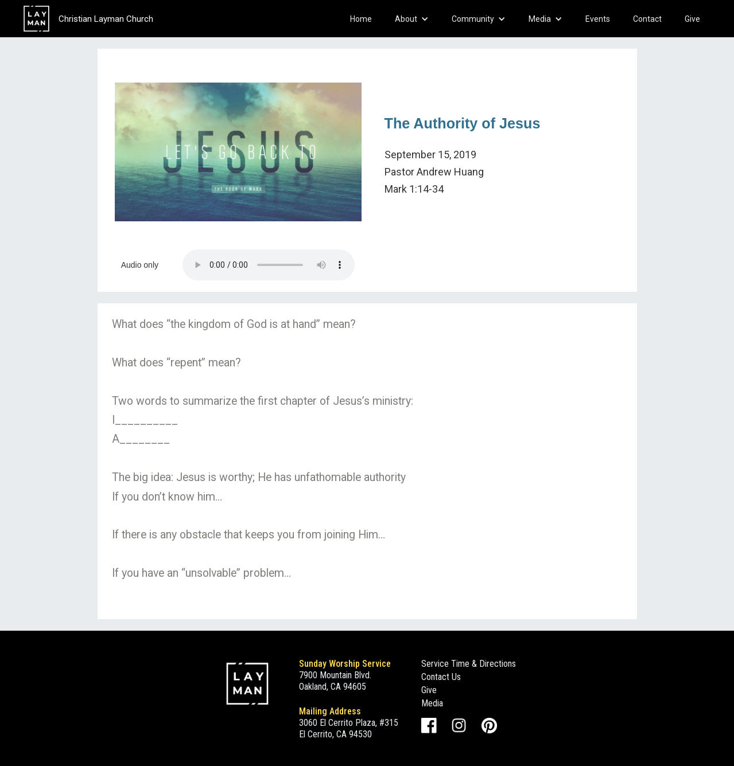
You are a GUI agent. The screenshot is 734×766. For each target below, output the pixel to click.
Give (692, 19)
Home (361, 19)
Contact (647, 19)
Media (432, 703)
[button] (411, 19)
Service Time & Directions (468, 663)
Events (597, 19)
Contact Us (441, 676)
